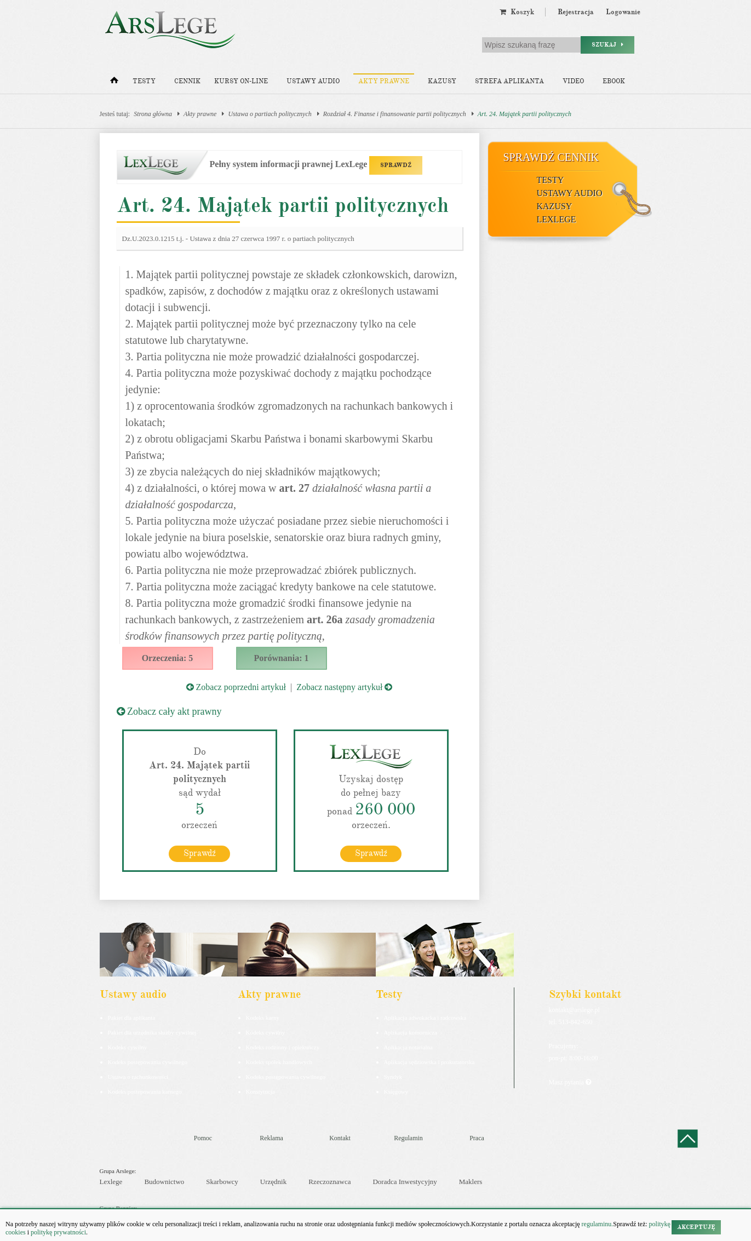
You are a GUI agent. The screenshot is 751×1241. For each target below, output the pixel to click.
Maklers (471, 1181)
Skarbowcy (222, 1181)
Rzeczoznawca (329, 1181)
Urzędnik (273, 1181)
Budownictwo (164, 1181)
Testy (144, 81)
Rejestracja (576, 12)
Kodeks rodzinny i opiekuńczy (283, 1046)
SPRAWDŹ (395, 165)
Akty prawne (383, 81)
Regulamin (408, 1137)
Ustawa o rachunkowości (138, 1076)
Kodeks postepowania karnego (145, 1091)
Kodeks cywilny (127, 1046)
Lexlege (111, 1181)
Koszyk (517, 12)
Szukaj (607, 44)
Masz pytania (570, 1081)
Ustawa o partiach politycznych (269, 114)
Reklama (271, 1137)
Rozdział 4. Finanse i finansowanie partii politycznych (394, 114)
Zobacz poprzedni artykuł (236, 687)
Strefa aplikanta (509, 81)
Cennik (187, 81)
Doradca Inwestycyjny (404, 1181)
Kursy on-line (241, 81)
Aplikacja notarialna (408, 1046)
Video (573, 81)
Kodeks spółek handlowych (279, 1061)
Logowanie (623, 12)
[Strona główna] (114, 82)
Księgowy (396, 1091)
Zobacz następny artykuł (344, 687)
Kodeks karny (262, 1017)
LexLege (556, 219)
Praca (476, 1137)
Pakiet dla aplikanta (132, 1017)
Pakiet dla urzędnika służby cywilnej (152, 1032)
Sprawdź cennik (551, 157)
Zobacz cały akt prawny (169, 711)
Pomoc (203, 1137)
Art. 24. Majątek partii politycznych (524, 114)
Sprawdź (200, 852)
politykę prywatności (58, 1232)
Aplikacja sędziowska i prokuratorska (429, 1061)
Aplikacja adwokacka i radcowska (425, 1017)
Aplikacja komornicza (410, 1032)
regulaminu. (597, 1224)
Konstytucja (260, 1091)
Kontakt (340, 1137)
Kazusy (442, 81)
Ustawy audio (313, 81)
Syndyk (393, 1076)
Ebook (614, 81)
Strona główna (153, 114)
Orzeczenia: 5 (167, 658)
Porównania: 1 (281, 658)
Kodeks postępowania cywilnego (147, 1061)
